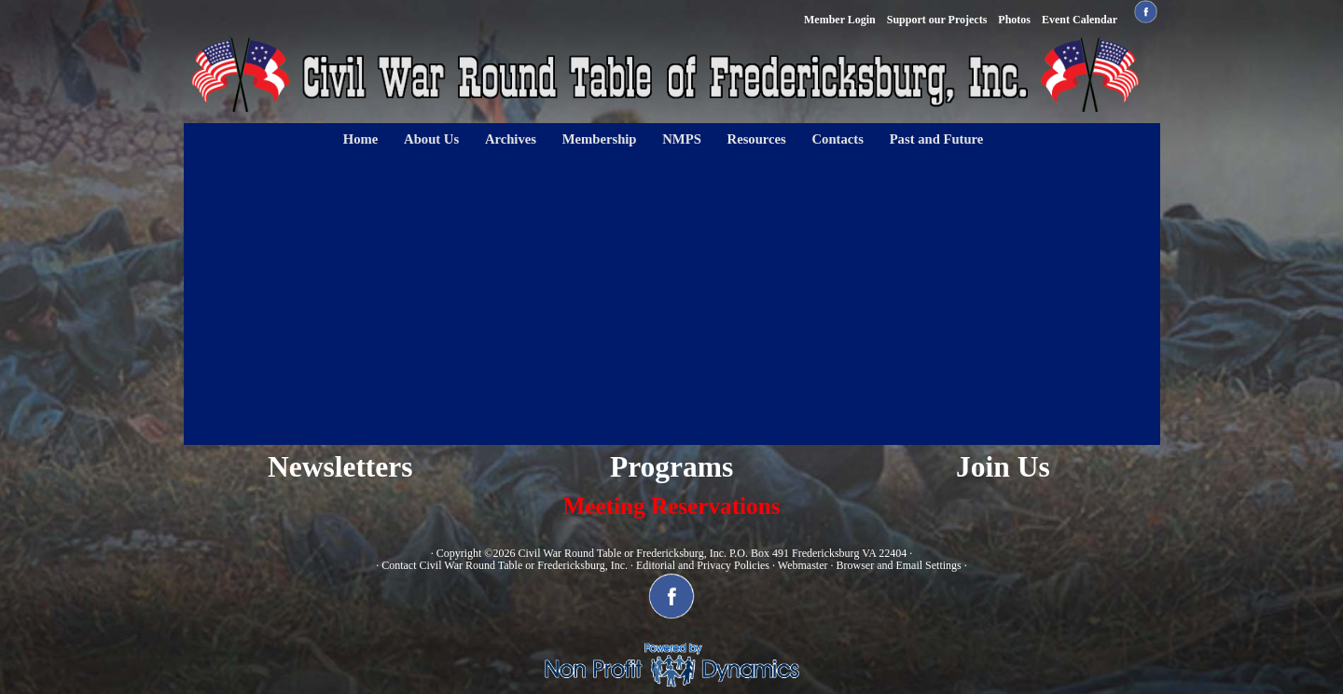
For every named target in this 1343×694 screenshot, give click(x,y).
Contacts (838, 139)
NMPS (681, 139)
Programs (671, 467)
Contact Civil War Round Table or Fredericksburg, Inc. (504, 565)
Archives (510, 139)
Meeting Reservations (672, 506)
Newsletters (340, 467)
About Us (431, 139)
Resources (756, 139)
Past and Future (937, 139)
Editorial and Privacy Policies (702, 565)
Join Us (1003, 467)
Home (360, 139)
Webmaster (803, 565)
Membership (599, 139)
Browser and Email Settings (898, 565)
